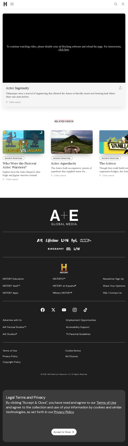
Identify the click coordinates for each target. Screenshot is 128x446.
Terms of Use (106, 402)
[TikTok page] (85, 310)
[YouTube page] (64, 310)
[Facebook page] (43, 310)
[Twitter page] (53, 310)
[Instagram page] (75, 310)
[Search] (115, 4)
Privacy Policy (64, 412)
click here (63, 49)
